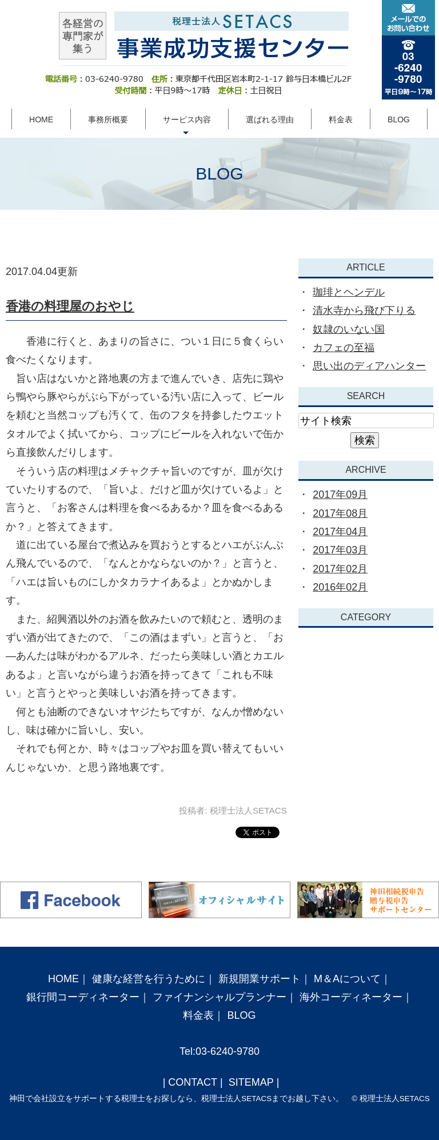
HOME (41, 119)
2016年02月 (340, 587)
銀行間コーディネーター (82, 997)
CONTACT (192, 1082)
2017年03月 (340, 550)
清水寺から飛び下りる (364, 310)
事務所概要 (108, 119)
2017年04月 (340, 531)
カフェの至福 (343, 347)
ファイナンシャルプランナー (219, 997)
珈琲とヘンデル (349, 292)
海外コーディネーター (351, 997)
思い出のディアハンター (369, 366)
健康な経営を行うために (148, 978)
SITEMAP (250, 1082)
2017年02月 (340, 569)
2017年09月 (340, 494)
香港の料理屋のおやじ (70, 306)
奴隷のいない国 (349, 329)
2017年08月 (340, 513)
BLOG (399, 119)
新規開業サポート (259, 978)
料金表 (341, 119)
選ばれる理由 (270, 119)
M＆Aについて (347, 978)
